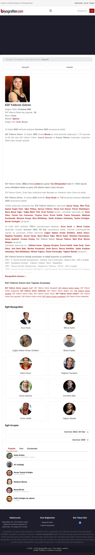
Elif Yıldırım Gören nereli (31, 297)
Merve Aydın (69, 328)
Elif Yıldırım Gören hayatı (68, 288)
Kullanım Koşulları (54, 550)
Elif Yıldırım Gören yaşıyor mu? (19, 288)
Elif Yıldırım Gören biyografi (45, 288)
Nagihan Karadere (69, 373)
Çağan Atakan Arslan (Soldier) (25, 350)
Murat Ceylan (69, 350)
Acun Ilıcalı (25, 328)
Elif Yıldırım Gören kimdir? (67, 294)
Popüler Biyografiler (47, 525)
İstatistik (69, 67)
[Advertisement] (47, 35)
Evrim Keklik (25, 418)
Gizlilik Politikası (39, 550)
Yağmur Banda (69, 418)
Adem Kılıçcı (25, 373)
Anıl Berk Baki (69, 396)
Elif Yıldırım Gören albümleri (77, 297)
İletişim (92, 3)
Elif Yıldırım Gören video (22, 294)
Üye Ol (86, 3)
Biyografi (25, 67)
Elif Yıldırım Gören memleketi (53, 297)
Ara (92, 11)
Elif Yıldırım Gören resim (44, 294)
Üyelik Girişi (79, 3)
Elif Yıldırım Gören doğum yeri (60, 291)
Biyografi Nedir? (47, 522)
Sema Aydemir (25, 396)
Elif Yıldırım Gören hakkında (33, 291)
